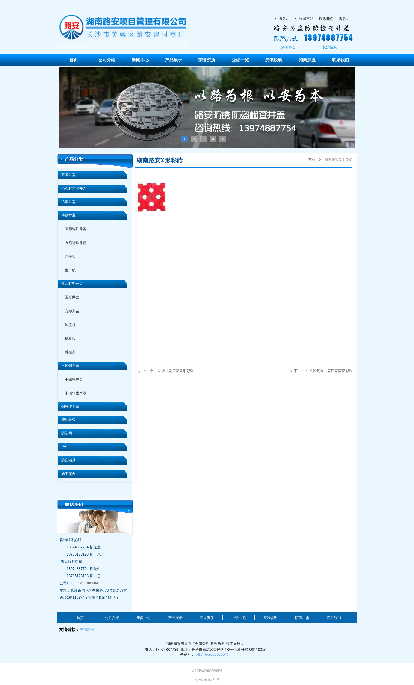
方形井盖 (72, 311)
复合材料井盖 (72, 283)
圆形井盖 (72, 297)
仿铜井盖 (68, 202)
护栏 (64, 447)
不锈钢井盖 (70, 365)
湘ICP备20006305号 (211, 654)
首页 (311, 159)
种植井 (70, 352)
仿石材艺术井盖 (73, 188)
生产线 (70, 270)
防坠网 (66, 433)
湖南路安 (87, 629)
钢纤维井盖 (70, 407)
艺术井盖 (68, 175)
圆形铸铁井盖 (75, 229)
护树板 (70, 339)
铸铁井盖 (68, 215)
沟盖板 (70, 256)
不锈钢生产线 (75, 393)
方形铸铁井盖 (75, 243)
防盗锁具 (68, 460)
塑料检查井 (70, 420)
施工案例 (68, 474)
